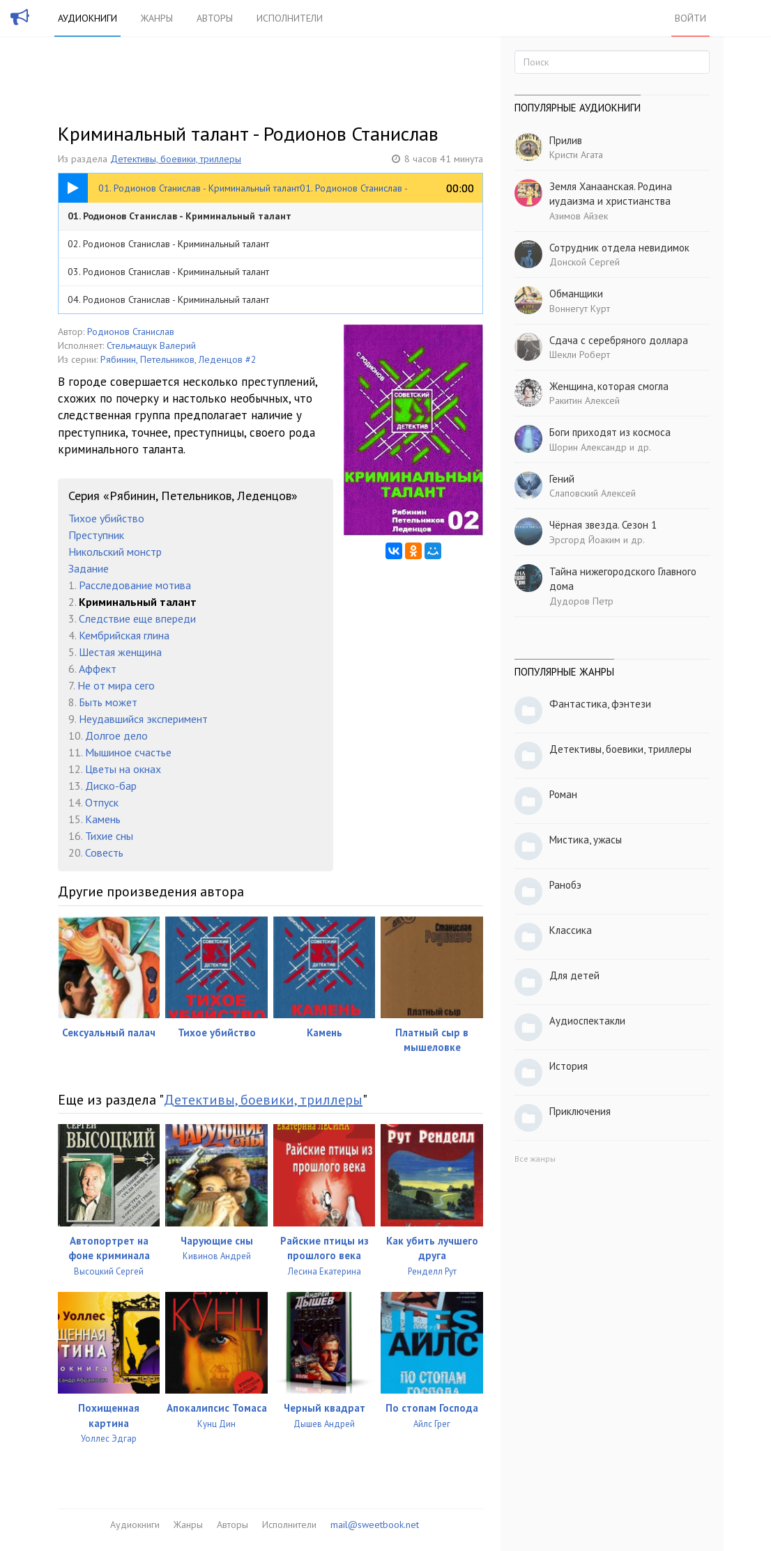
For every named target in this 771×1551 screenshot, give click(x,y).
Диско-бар (111, 786)
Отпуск (102, 802)
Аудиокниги (87, 18)
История (568, 1066)
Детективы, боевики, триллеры (175, 159)
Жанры (157, 18)
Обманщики (576, 293)
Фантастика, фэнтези (600, 703)
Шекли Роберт (579, 354)
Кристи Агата (576, 154)
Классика (570, 930)
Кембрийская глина (124, 635)
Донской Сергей (584, 262)
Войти (690, 18)
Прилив (565, 140)
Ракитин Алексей (584, 400)
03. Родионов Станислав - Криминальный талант (168, 271)
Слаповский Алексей (592, 493)
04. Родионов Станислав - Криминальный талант (168, 299)
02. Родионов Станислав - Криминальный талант (168, 243)
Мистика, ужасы (585, 839)
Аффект (97, 669)
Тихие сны (109, 836)
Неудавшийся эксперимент (143, 719)
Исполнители (290, 18)
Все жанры (535, 1158)
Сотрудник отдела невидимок (619, 247)
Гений (561, 478)
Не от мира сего (116, 685)
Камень (103, 819)
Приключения (580, 1111)
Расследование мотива (135, 585)
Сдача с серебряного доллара (618, 340)
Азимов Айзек (578, 216)
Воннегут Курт (579, 308)
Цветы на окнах (123, 769)
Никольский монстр (115, 552)
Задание (88, 568)
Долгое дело (116, 735)
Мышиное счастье (128, 752)
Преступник (96, 535)
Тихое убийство (106, 518)
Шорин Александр (588, 447)
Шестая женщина (120, 652)
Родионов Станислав (130, 331)
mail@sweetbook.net (374, 1524)
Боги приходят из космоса (610, 432)
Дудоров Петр (581, 601)
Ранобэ (565, 884)
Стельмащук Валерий (151, 345)
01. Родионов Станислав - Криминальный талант (179, 216)
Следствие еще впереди (137, 618)
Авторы (215, 18)
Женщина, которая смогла (609, 386)
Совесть (104, 852)
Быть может (108, 702)
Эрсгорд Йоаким (584, 539)
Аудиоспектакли (587, 1020)
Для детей (574, 975)
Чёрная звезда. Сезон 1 (603, 524)
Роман (563, 794)
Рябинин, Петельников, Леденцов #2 (178, 359)
